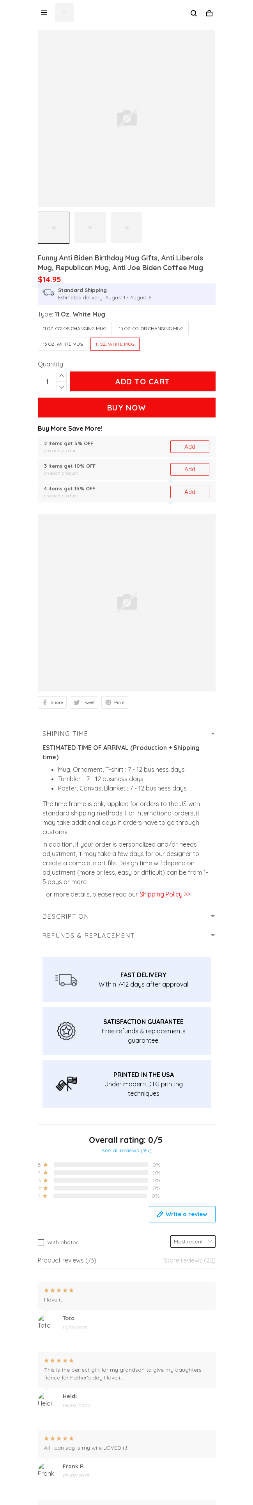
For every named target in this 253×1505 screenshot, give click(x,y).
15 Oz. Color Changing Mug (151, 328)
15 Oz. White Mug (63, 344)
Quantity (50, 364)
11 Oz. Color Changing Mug (74, 328)
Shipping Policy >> (164, 894)
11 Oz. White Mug (80, 314)
